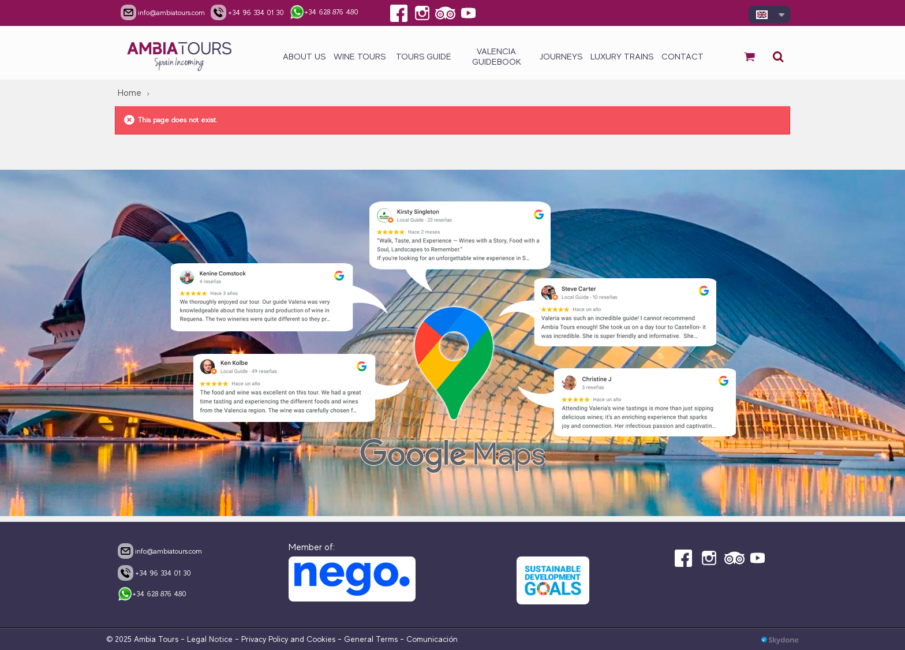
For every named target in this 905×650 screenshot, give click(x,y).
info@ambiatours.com (160, 550)
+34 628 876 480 (152, 594)
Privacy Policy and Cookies (288, 639)
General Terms (371, 639)
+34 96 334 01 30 (154, 572)
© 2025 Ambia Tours (143, 639)
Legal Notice (210, 639)
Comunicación (432, 639)
